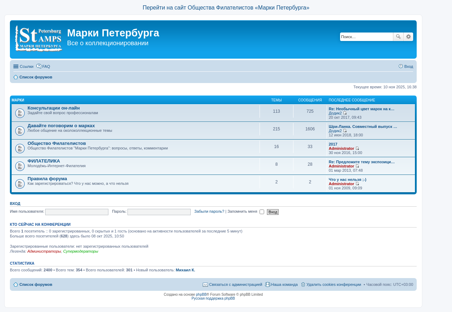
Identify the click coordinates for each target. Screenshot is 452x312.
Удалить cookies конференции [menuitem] (334, 284)
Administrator (341, 148)
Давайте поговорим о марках (61, 125)
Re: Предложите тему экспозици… (362, 162)
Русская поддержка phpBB (213, 298)
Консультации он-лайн (54, 108)
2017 (333, 144)
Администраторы (44, 251)
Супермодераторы (80, 251)
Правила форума (47, 178)
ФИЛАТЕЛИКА (44, 161)
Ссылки (27, 66)
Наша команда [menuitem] (284, 284)
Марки (18, 100)
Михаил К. (185, 270)
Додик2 (335, 113)
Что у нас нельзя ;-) (347, 179)
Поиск (398, 37)
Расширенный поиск (408, 37)
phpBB (201, 294)
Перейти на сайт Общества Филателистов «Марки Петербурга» (226, 8)
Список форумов (35, 284)
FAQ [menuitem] (46, 66)
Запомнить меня (245, 211)
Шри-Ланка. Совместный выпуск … (363, 126)
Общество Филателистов (57, 143)
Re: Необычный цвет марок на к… (361, 109)
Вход (15, 203)
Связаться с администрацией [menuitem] (235, 284)
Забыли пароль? (209, 211)
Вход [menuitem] (408, 66)
